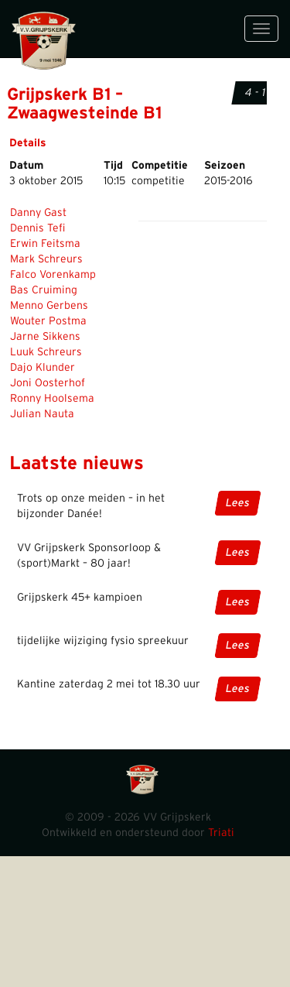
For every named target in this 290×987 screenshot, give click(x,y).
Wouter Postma (48, 321)
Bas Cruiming (43, 290)
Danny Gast (38, 212)
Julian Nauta (42, 414)
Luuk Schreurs (46, 352)
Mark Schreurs (46, 259)
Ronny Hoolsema (52, 398)
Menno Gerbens (49, 305)
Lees (238, 503)
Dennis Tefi (37, 228)
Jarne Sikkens (45, 336)
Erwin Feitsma (45, 243)
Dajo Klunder (42, 367)
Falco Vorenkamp (53, 274)
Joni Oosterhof (47, 383)
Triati (221, 833)
